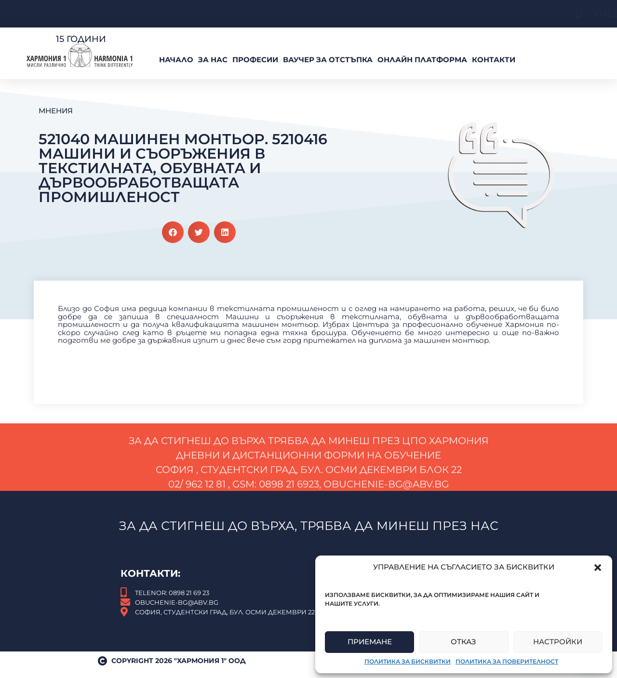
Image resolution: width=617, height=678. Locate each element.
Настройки (557, 641)
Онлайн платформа (422, 59)
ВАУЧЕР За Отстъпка (328, 59)
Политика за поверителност (507, 661)
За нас (213, 59)
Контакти (493, 59)
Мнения (56, 110)
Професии (255, 59)
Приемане (370, 641)
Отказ (463, 641)
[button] (598, 567)
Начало (176, 59)
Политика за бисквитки (407, 661)
